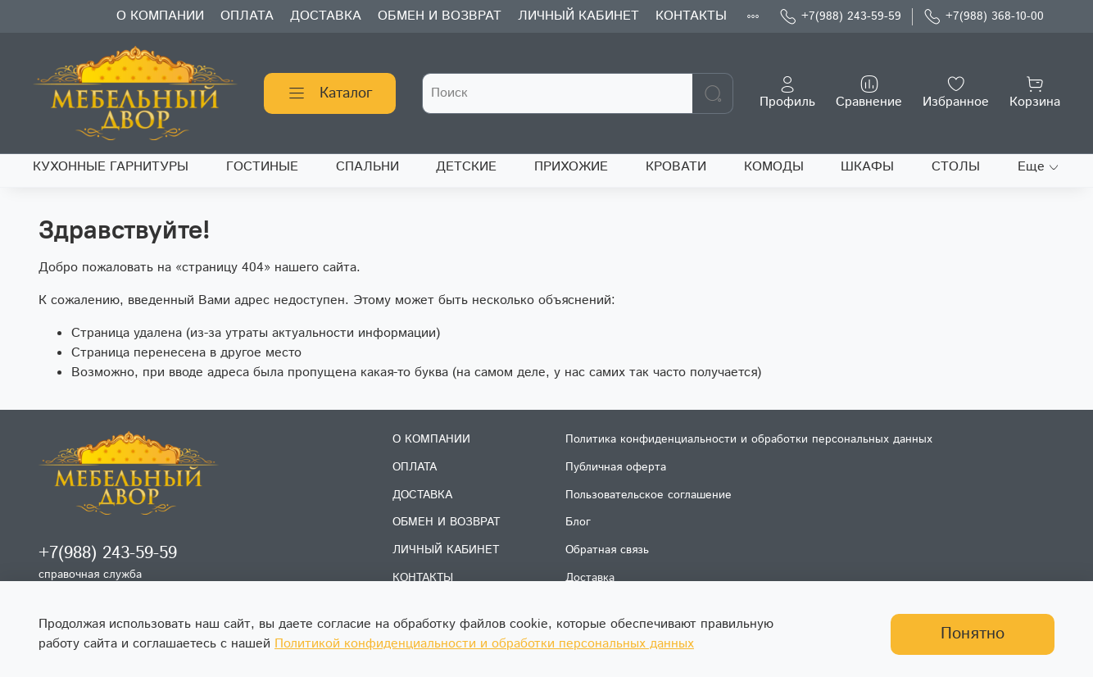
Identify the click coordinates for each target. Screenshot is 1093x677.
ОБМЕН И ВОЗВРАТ (439, 16)
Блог (578, 522)
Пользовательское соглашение (648, 495)
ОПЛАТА (247, 16)
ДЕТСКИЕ (466, 166)
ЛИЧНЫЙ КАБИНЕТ (578, 16)
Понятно (973, 634)
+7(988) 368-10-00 (983, 16)
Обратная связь (607, 550)
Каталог (330, 93)
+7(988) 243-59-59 (840, 16)
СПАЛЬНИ (367, 166)
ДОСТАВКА (325, 16)
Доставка (590, 578)
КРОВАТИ (676, 166)
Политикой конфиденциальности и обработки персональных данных (484, 643)
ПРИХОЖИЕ (571, 166)
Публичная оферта (615, 467)
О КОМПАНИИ (160, 16)
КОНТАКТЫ (691, 16)
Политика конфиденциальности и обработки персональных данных (748, 439)
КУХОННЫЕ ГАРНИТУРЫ (110, 166)
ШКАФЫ (867, 166)
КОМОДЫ (774, 166)
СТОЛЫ (956, 166)
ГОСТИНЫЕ (262, 166)
